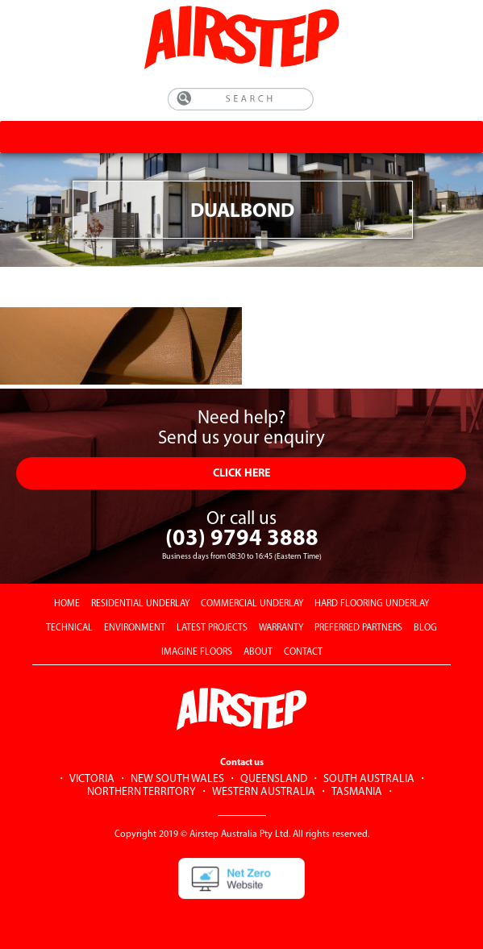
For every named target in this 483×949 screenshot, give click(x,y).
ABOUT (258, 652)
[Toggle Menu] (465, 136)
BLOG (425, 628)
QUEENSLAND (273, 779)
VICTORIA (92, 779)
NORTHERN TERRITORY (141, 792)
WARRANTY (281, 628)
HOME (67, 604)
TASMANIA (356, 792)
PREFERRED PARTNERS (358, 628)
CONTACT (303, 652)
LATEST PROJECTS (212, 628)
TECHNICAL (69, 628)
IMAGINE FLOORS (196, 652)
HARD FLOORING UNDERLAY (371, 604)
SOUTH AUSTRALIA (368, 779)
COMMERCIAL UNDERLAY (252, 604)
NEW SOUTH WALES (177, 779)
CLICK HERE (241, 474)
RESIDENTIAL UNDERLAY (140, 604)
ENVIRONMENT (134, 628)
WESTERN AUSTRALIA (263, 792)
